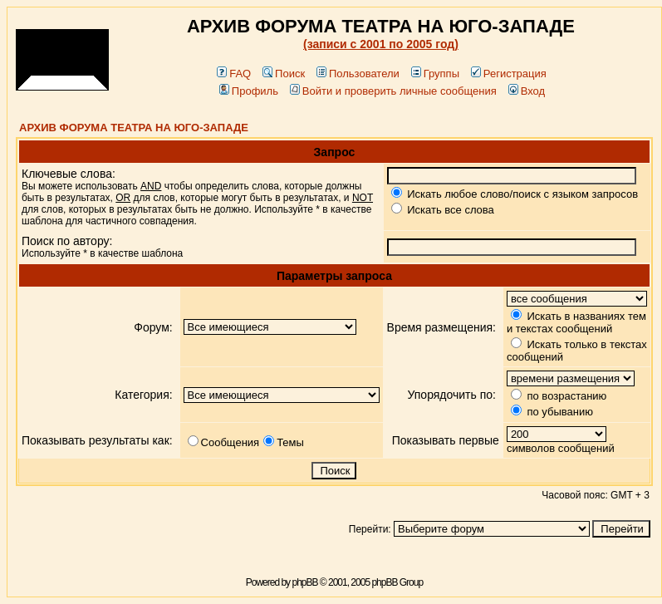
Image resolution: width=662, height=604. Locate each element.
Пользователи (358, 73)
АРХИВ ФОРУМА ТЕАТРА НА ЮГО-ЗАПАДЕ (133, 127)
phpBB (304, 582)
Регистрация (509, 73)
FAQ (234, 73)
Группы (435, 73)
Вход (526, 91)
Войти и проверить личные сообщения (393, 91)
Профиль (248, 91)
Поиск (283, 73)
